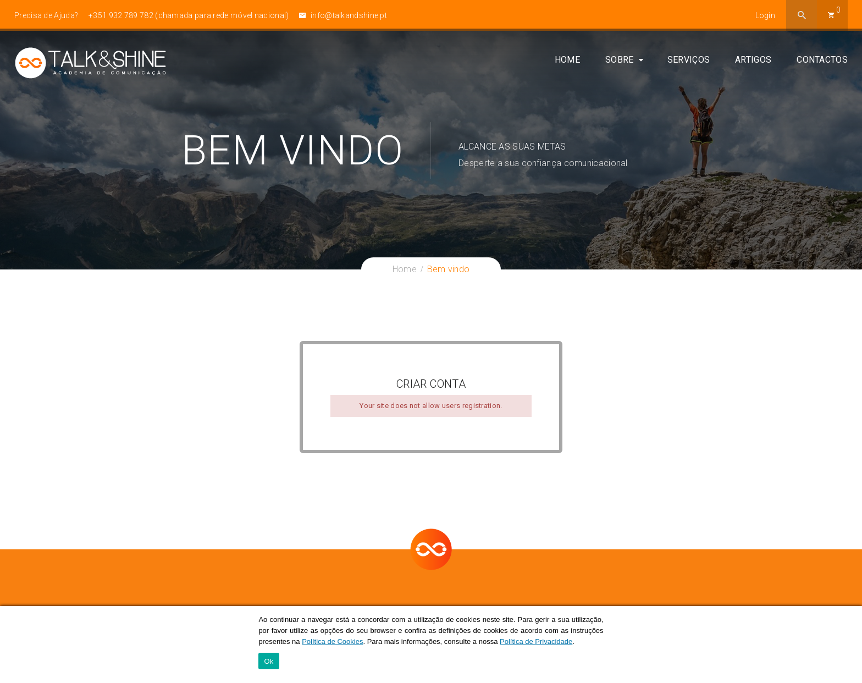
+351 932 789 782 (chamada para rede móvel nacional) (189, 15)
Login (765, 15)
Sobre (619, 61)
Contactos (822, 61)
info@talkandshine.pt (343, 15)
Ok (268, 661)
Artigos (753, 61)
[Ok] (848, 644)
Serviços (688, 61)
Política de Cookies (332, 641)
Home (567, 61)
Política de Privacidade (536, 641)
